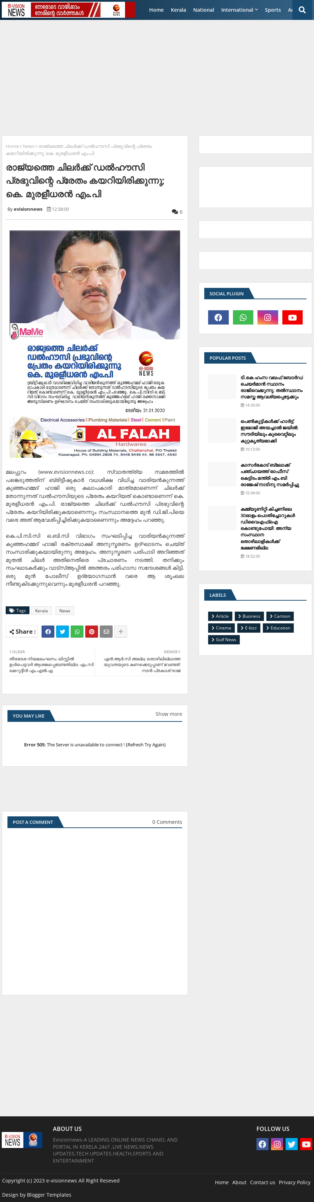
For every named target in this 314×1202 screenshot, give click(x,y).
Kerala (178, 9)
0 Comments (167, 822)
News (28, 146)
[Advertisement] (158, 75)
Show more (169, 713)
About (239, 1182)
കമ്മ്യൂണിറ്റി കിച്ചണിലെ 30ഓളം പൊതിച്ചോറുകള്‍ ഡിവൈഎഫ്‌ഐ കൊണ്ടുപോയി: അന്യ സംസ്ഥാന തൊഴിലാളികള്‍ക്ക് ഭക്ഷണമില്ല (267, 528)
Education (280, 628)
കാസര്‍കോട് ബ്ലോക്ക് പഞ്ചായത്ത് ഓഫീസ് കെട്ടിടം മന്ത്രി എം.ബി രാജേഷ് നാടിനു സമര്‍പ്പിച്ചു (269, 475)
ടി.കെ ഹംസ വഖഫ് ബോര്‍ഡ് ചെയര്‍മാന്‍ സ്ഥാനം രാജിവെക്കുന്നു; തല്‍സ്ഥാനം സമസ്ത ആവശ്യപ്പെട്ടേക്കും (271, 387)
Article (222, 616)
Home (156, 9)
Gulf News (226, 640)
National (203, 9)
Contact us (262, 1182)
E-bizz (251, 628)
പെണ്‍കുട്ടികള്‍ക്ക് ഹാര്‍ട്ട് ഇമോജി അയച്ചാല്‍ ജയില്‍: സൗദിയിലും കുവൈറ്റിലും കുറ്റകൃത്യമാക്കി (269, 431)
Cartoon (282, 616)
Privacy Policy (294, 1182)
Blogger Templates (49, 1194)
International (237, 9)
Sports (273, 9)
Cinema (223, 628)
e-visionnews (61, 1180)
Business (251, 616)
